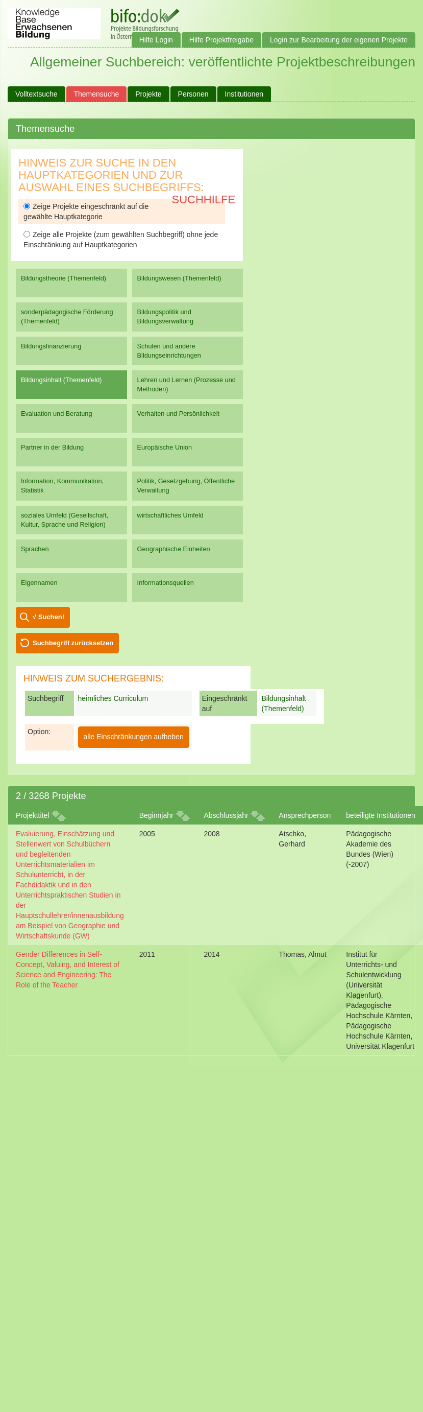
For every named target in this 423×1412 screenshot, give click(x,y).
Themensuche (96, 94)
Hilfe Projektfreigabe (221, 40)
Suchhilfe (204, 199)
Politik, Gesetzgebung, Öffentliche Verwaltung (186, 485)
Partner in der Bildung (52, 447)
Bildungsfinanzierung (51, 346)
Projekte (148, 94)
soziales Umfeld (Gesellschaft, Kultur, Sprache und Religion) (64, 519)
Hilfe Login (156, 40)
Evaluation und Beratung (56, 413)
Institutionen (244, 94)
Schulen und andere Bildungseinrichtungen (169, 350)
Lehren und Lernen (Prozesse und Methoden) (186, 384)
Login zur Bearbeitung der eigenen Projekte (339, 40)
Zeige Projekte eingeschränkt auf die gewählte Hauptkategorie (85, 211)
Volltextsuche (36, 94)
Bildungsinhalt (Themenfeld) (61, 380)
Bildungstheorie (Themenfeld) (63, 278)
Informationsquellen (165, 582)
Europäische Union (164, 447)
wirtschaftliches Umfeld (170, 515)
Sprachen (35, 549)
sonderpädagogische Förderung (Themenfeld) (67, 316)
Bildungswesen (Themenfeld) (179, 278)
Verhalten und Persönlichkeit (178, 413)
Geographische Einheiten (173, 549)
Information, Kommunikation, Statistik (62, 485)
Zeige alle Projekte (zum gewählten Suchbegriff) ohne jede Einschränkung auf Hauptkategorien (120, 239)
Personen (193, 94)
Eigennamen (39, 582)
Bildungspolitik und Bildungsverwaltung (165, 316)
